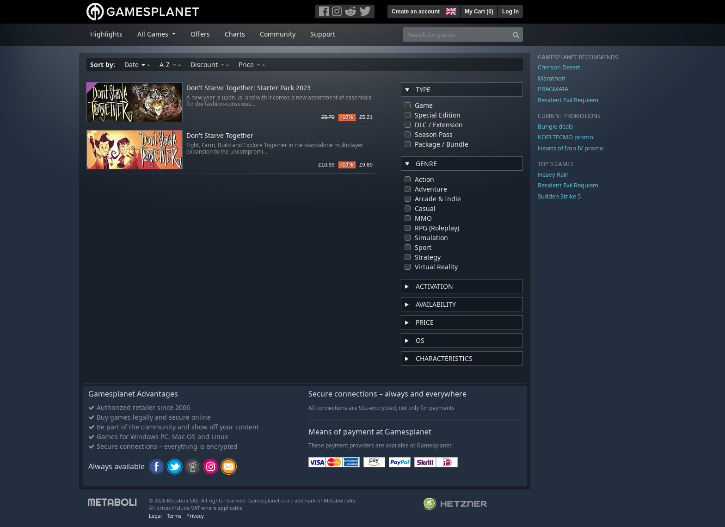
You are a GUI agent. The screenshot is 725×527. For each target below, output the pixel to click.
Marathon (551, 78)
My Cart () (479, 11)
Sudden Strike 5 (559, 196)
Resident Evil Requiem (568, 100)
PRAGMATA (553, 89)
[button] (450, 10)
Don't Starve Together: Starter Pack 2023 (248, 88)
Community (277, 34)
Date (137, 64)
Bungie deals (555, 126)
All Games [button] (153, 34)
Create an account (416, 11)
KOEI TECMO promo (565, 137)
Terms (174, 515)
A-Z (170, 64)
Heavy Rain (553, 174)
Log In (510, 11)
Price (252, 64)
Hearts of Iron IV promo (570, 148)
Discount (209, 64)
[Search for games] (456, 34)
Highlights (106, 34)
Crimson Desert (559, 67)
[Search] (516, 34)
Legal (155, 515)
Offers (200, 34)
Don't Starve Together (219, 136)
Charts (235, 34)
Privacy (195, 515)
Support (322, 34)
